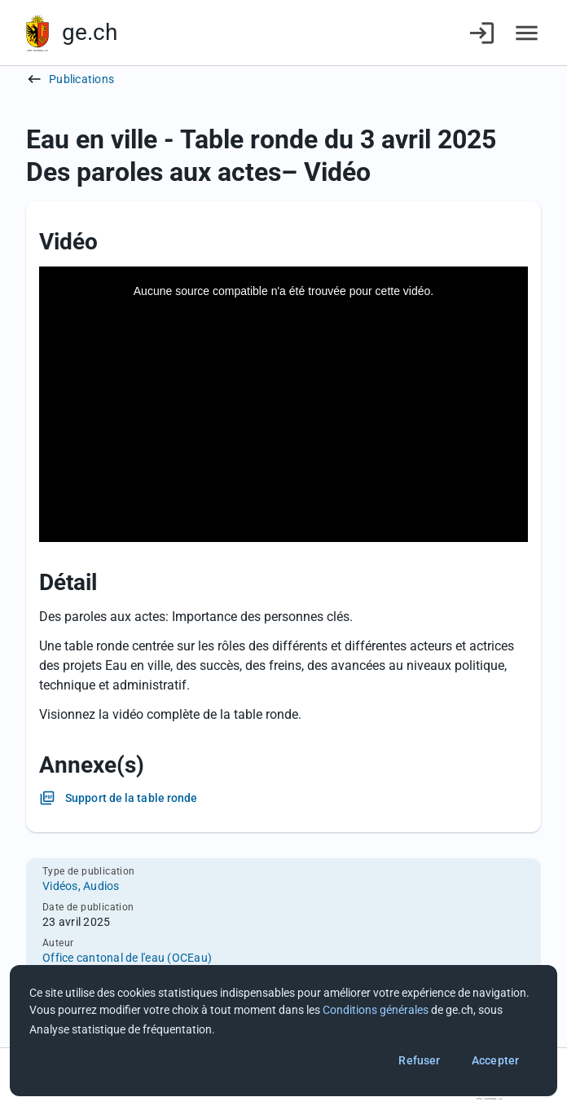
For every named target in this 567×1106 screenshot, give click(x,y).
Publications (81, 79)
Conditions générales (376, 1009)
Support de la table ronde (131, 797)
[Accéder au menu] (526, 33)
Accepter (495, 1060)
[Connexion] (482, 33)
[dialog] (283, 1030)
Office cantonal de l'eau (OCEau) (127, 957)
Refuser (419, 1060)
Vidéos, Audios (81, 885)
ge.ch (89, 32)
